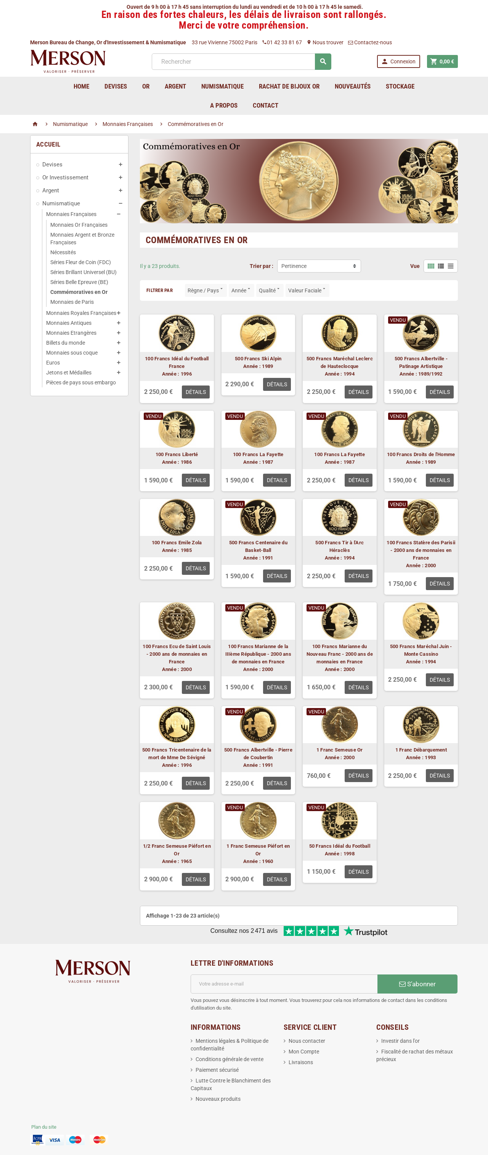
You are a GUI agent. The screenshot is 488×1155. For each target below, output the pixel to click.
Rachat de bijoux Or (289, 86)
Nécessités (63, 252)
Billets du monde (65, 343)
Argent (50, 190)
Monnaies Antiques (69, 323)
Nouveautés (353, 86)
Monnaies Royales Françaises (81, 313)
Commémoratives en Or (79, 292)
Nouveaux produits (218, 1099)
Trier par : (261, 266)
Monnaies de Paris (72, 302)
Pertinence (294, 266)
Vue (415, 266)
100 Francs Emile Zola (177, 542)
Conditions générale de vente (229, 1059)
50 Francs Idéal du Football (339, 846)
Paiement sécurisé (217, 1070)
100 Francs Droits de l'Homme (421, 454)
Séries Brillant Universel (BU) (83, 272)
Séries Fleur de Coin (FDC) (80, 262)
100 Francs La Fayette (258, 454)
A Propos (224, 105)
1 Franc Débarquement (421, 750)
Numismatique (61, 203)
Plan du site (43, 1127)
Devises (52, 164)
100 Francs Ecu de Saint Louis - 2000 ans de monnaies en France (177, 654)
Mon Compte (304, 1052)
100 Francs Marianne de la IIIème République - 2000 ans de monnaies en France (258, 654)
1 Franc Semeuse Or (339, 750)
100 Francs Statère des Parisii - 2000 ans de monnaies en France (421, 550)
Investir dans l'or (400, 1041)
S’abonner (417, 984)
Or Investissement (65, 177)
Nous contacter (307, 1041)
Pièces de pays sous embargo (81, 382)
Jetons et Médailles (69, 372)
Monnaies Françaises (71, 214)
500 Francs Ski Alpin (258, 358)
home (81, 86)
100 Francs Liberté (177, 454)
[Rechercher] (241, 61)
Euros (53, 363)
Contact (265, 105)
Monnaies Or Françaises (79, 225)
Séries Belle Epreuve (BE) (79, 282)
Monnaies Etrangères (71, 333)
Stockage (400, 86)
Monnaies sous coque (72, 353)
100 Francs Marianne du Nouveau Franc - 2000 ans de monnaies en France (340, 654)
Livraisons (301, 1062)
